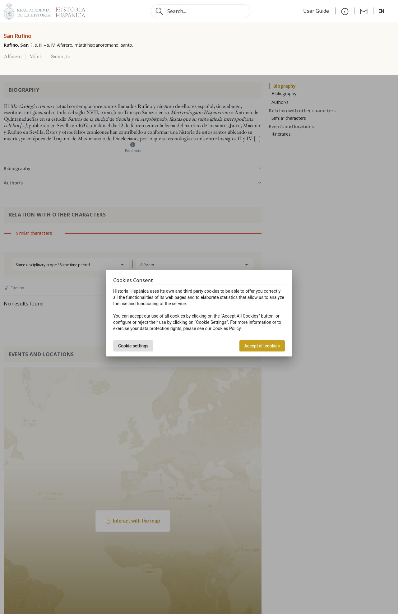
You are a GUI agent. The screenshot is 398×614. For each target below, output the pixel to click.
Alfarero (12, 56)
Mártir (36, 56)
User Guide (316, 10)
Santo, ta (60, 56)
